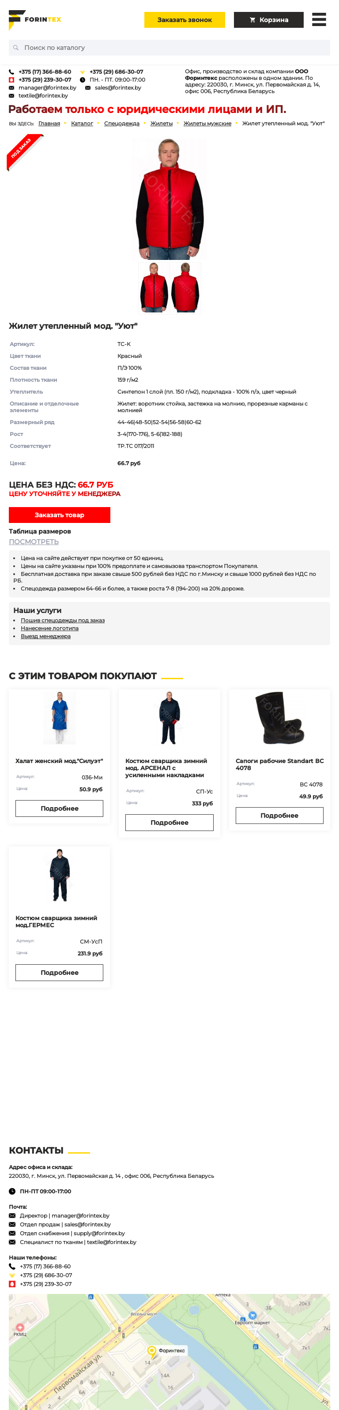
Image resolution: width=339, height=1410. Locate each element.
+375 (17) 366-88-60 (45, 71)
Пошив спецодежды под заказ (63, 620)
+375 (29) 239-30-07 (45, 79)
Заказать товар (59, 515)
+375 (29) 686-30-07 (116, 71)
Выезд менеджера (46, 636)
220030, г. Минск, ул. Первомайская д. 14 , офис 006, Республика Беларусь (111, 1176)
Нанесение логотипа (50, 628)
